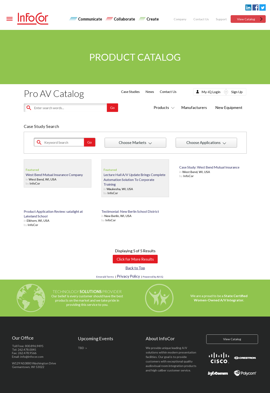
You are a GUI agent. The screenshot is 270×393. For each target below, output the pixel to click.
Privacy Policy (128, 276)
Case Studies (130, 91)
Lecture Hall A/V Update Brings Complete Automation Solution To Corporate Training (134, 179)
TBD (81, 348)
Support (221, 19)
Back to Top (135, 267)
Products (163, 107)
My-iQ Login (211, 92)
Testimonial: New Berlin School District (130, 211)
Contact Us (201, 19)
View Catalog (246, 19)
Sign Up (237, 92)
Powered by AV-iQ (153, 276)
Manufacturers (194, 107)
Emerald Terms (105, 276)
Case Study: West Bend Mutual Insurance (209, 167)
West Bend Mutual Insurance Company (54, 175)
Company (180, 19)
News (149, 91)
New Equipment (228, 107)
